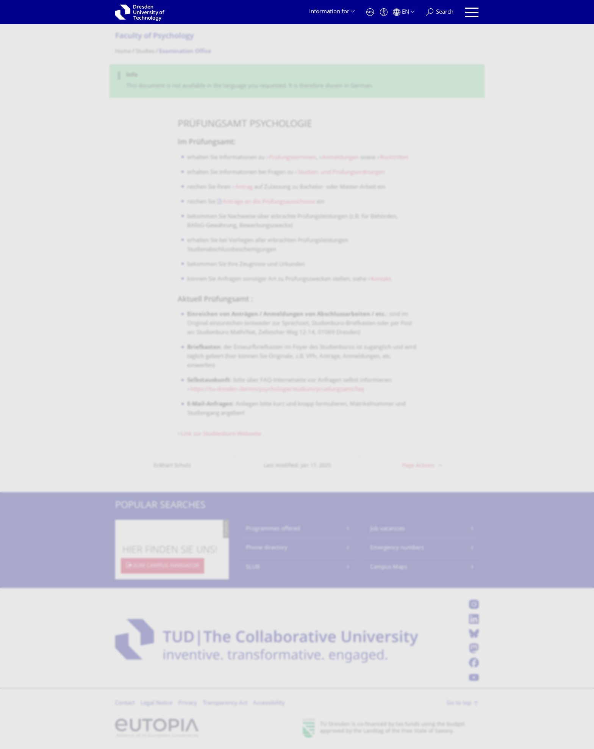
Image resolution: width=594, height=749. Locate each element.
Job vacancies (387, 529)
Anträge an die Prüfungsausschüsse (270, 202)
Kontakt (381, 279)
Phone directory (267, 548)
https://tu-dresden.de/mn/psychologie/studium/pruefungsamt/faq (277, 389)
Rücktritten (394, 158)
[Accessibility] (384, 12)
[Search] (439, 12)
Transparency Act (225, 703)
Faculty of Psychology (154, 36)
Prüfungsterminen (292, 158)
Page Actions (418, 465)
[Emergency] (370, 12)
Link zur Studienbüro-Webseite (221, 434)
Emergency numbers (397, 548)
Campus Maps (388, 567)
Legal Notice (156, 703)
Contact (125, 703)
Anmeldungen (341, 158)
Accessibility (269, 703)
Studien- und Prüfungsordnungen (341, 172)
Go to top (459, 703)
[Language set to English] (403, 12)
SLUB (253, 567)
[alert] (297, 81)
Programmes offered (273, 529)
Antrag (244, 187)
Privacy (187, 703)
